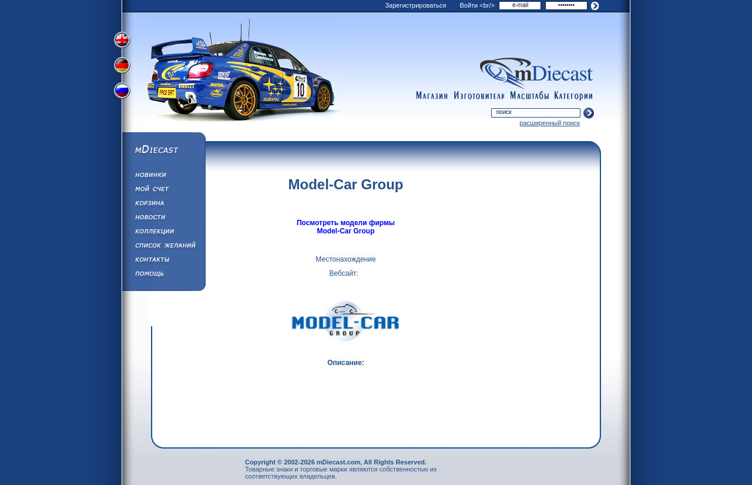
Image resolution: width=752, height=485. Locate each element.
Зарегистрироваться (415, 5)
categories (574, 96)
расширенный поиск (549, 122)
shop (432, 96)
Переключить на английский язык (123, 40)
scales (529, 96)
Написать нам (163, 261)
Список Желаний (163, 247)
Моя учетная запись (163, 190)
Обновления (163, 176)
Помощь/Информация (163, 275)
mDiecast (163, 150)
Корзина (163, 204)
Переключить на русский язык (123, 93)
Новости (163, 219)
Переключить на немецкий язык (123, 66)
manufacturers (479, 96)
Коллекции (163, 233)
